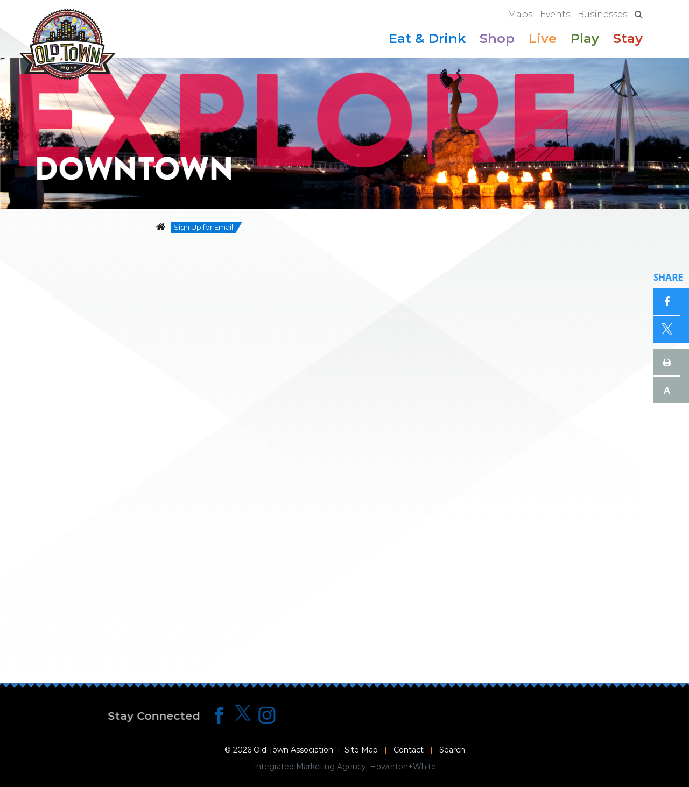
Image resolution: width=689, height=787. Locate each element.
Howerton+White (403, 766)
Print (666, 362)
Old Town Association (293, 750)
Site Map (361, 750)
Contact (408, 750)
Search (452, 750)
